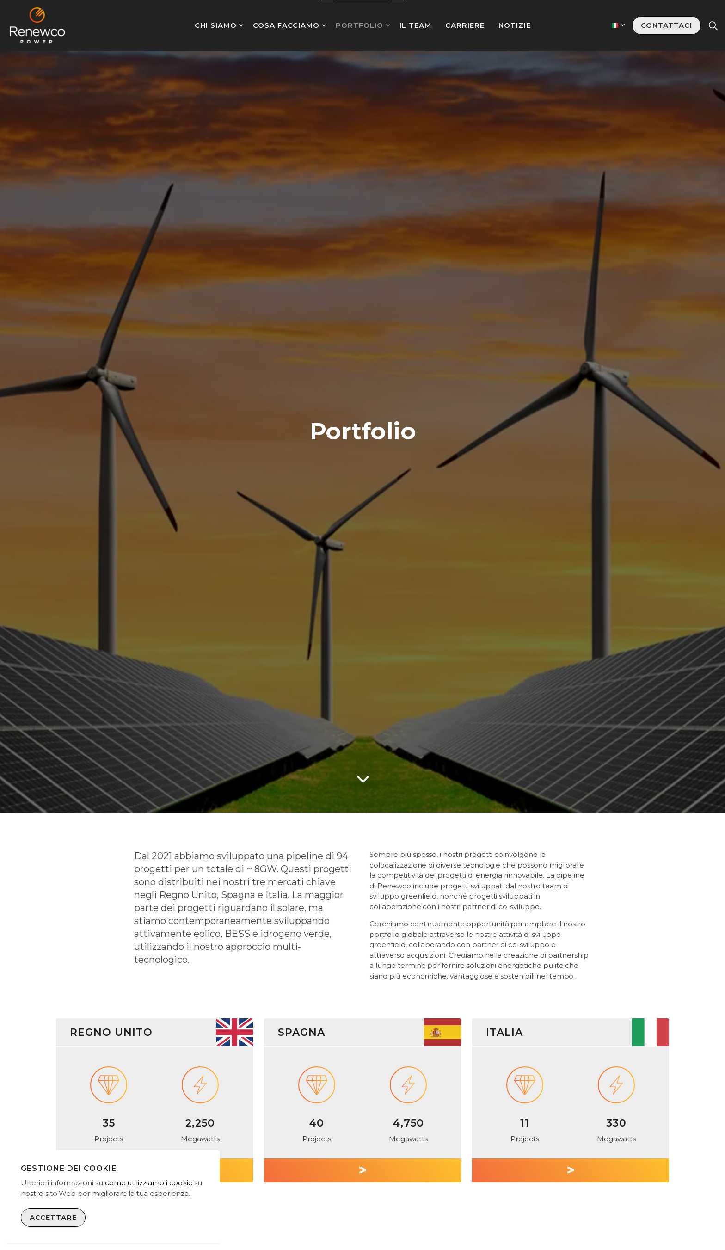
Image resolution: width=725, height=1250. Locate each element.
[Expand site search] (713, 25)
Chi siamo (216, 25)
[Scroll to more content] (362, 779)
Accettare (53, 1218)
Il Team (415, 25)
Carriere (465, 25)
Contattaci (666, 26)
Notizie (514, 25)
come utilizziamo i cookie (149, 1182)
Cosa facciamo (286, 25)
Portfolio (359, 25)
